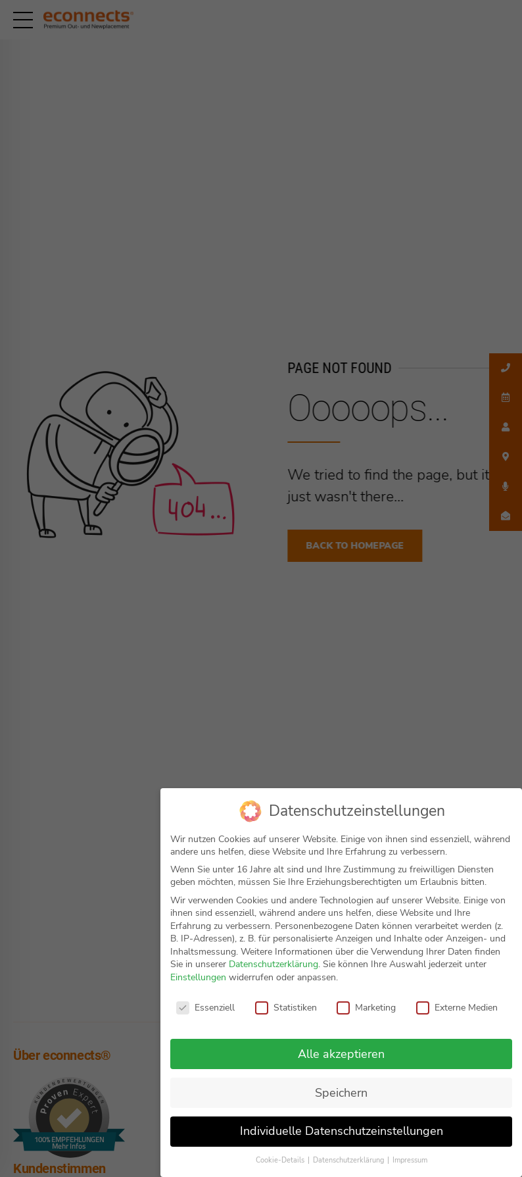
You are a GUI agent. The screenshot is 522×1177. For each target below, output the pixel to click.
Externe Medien (457, 1007)
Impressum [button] (409, 1160)
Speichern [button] (341, 1093)
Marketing (366, 1007)
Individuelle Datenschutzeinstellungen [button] (341, 1131)
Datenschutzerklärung (273, 964)
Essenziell (205, 1007)
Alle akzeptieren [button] (341, 1054)
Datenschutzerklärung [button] (349, 1160)
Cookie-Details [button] (281, 1160)
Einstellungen (198, 977)
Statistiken (286, 1007)
